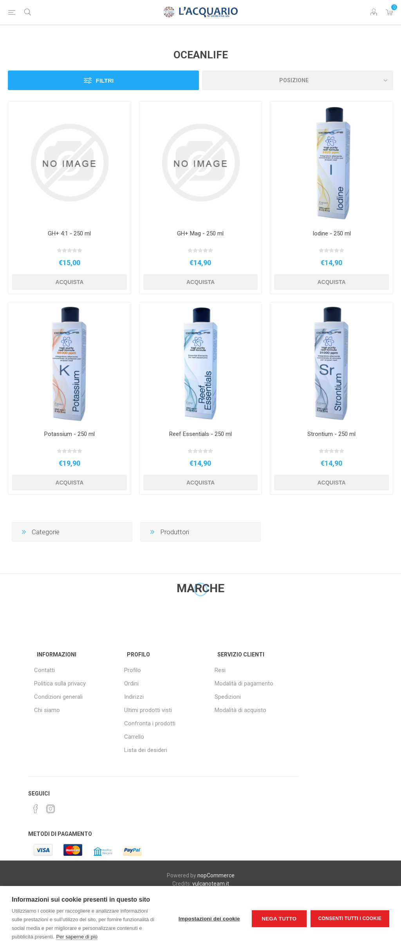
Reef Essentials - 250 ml (200, 434)
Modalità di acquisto (240, 710)
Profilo (132, 670)
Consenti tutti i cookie (349, 918)
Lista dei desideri (145, 750)
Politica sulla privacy (60, 683)
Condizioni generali (58, 696)
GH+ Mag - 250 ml (200, 233)
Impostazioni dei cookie (209, 919)
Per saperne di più (77, 937)
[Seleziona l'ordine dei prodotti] (297, 80)
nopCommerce (216, 875)
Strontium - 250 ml (331, 434)
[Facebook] (35, 809)
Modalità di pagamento (244, 683)
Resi (220, 670)
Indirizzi (134, 696)
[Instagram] (50, 809)
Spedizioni (228, 696)
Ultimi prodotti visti (148, 710)
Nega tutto (279, 919)
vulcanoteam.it (210, 883)
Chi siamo (47, 710)
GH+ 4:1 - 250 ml (69, 233)
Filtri (105, 80)
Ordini (131, 683)
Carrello (134, 736)
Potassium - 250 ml (69, 434)
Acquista (69, 282)
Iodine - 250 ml (331, 233)
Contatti (44, 670)
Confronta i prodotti (149, 723)
